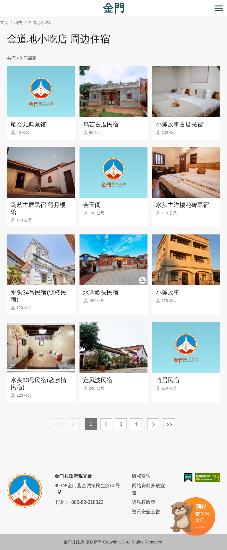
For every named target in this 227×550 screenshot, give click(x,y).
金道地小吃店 (40, 22)
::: (2, 3)
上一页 (74, 424)
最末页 (169, 424)
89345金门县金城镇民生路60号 (87, 488)
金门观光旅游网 (113, 8)
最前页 (58, 424)
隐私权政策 (143, 502)
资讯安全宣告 (146, 511)
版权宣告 (141, 476)
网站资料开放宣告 (148, 489)
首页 (4, 22)
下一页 (153, 424)
